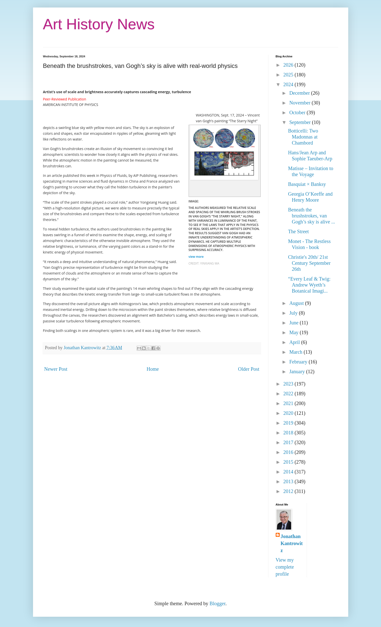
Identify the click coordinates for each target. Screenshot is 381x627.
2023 (288, 384)
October (297, 112)
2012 (288, 491)
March (296, 352)
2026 (288, 65)
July (294, 313)
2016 (288, 452)
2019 (288, 423)
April (295, 342)
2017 (288, 442)
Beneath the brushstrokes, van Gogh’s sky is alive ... (311, 215)
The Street (298, 231)
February (298, 361)
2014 (288, 471)
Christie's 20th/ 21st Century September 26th (309, 263)
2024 (288, 84)
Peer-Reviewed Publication (64, 99)
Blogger (217, 603)
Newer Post (56, 369)
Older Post (248, 369)
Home (153, 369)
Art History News (99, 24)
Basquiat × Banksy (307, 184)
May (294, 332)
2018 (288, 432)
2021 (288, 403)
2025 (288, 74)
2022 (288, 393)
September (300, 122)
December (300, 93)
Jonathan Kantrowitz (292, 543)
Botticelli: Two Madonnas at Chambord (303, 137)
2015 (288, 462)
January (297, 371)
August (297, 303)
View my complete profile (285, 567)
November (300, 102)
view (197, 257)
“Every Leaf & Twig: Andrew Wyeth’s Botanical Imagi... (309, 285)
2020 (288, 413)
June (294, 322)
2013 (288, 481)
